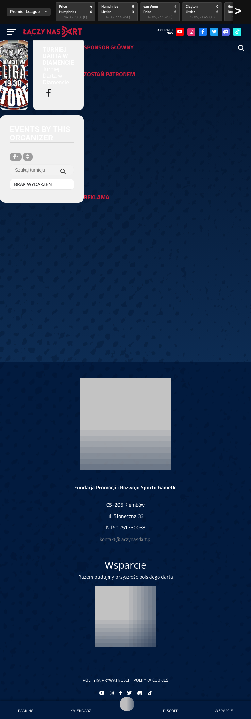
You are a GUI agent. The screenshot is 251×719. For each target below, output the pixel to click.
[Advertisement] (167, 255)
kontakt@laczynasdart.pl (125, 539)
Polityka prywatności (106, 680)
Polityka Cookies (150, 680)
